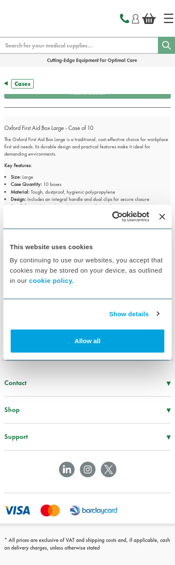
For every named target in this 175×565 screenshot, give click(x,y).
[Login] (135, 17)
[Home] (168, 18)
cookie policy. (51, 280)
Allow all (88, 340)
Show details (129, 314)
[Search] (166, 45)
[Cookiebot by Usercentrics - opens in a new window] (113, 216)
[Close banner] (162, 217)
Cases (22, 84)
